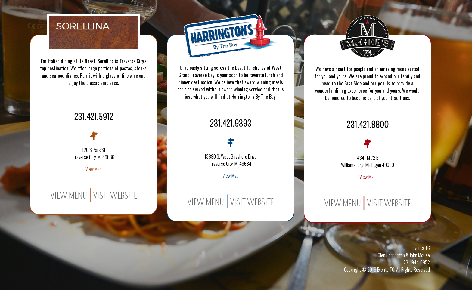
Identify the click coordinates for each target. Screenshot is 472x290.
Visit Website (115, 195)
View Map (93, 169)
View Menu (68, 195)
